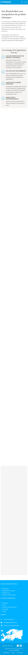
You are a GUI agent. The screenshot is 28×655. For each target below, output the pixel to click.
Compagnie (5, 603)
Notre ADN (5, 609)
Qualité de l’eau (6, 592)
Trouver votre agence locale (11, 625)
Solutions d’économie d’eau (9, 594)
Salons (4, 605)
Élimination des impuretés (8, 590)
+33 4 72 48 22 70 (9, 619)
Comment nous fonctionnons (9, 607)
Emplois (4, 611)
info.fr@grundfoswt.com (10, 622)
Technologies (5, 588)
